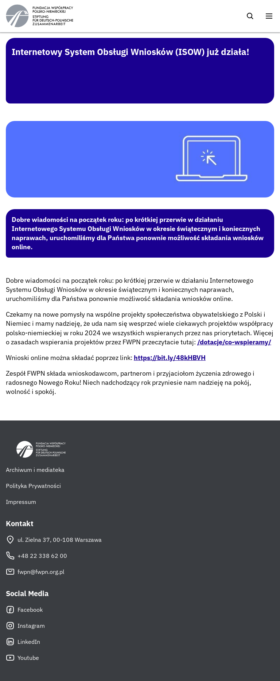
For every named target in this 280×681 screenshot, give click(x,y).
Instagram (25, 625)
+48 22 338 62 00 (36, 555)
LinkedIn (23, 641)
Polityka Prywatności (33, 485)
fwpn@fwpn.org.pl (35, 571)
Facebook (24, 609)
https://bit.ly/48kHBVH (170, 357)
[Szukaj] (250, 16)
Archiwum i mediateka (35, 469)
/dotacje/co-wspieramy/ (234, 342)
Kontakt (20, 523)
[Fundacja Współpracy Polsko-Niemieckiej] (39, 16)
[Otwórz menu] (269, 16)
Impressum (21, 501)
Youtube (22, 657)
